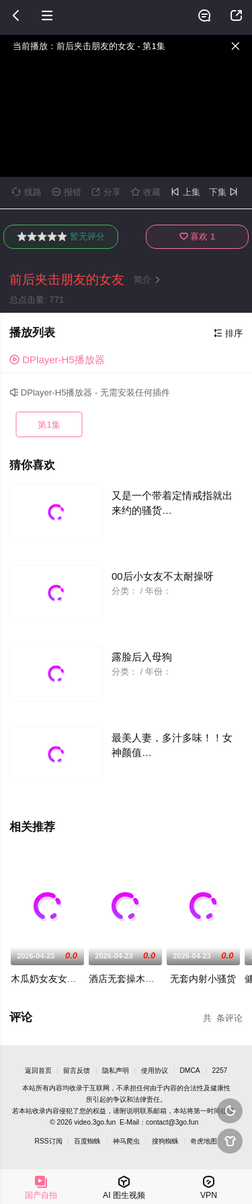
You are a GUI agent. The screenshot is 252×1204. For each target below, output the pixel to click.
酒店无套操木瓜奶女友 (136, 978)
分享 (106, 192)
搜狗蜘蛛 (165, 1141)
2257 (219, 1070)
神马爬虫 (126, 1141)
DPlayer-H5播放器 (57, 359)
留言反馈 (76, 1070)
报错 (66, 192)
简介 (148, 279)
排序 (228, 333)
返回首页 (38, 1070)
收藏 (146, 192)
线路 (27, 192)
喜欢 (197, 236)
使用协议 (154, 1070)
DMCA (189, 1070)
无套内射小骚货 (203, 978)
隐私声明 (115, 1070)
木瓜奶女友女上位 (48, 978)
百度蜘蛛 (87, 1141)
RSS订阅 (48, 1141)
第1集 (49, 425)
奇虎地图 (203, 1141)
